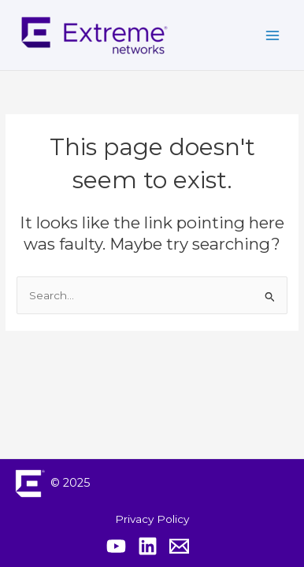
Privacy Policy (152, 519)
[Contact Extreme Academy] (179, 546)
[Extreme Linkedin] (148, 546)
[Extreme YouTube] (116, 546)
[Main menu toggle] (273, 35)
